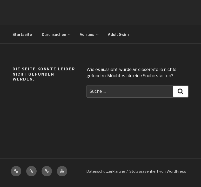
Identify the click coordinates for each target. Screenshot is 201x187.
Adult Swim (118, 34)
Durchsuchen (56, 34)
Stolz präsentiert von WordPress (157, 171)
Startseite (22, 34)
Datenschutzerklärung (105, 171)
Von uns (89, 34)
